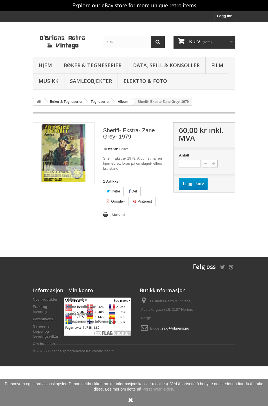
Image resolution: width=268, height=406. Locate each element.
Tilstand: (110, 149)
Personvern (43, 319)
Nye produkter (45, 299)
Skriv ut (118, 215)
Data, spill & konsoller (166, 65)
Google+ (116, 201)
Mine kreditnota (81, 307)
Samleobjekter (91, 81)
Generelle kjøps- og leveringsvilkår (45, 331)
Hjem (45, 65)
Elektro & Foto (145, 81)
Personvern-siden (157, 389)
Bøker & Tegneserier (92, 65)
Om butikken (44, 344)
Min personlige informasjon (92, 321)
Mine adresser (80, 314)
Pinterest (142, 201)
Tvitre (113, 191)
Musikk (48, 81)
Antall (184, 155)
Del (133, 191)
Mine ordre (77, 299)
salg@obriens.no (175, 328)
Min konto (80, 290)
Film (217, 65)
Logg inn (225, 16)
